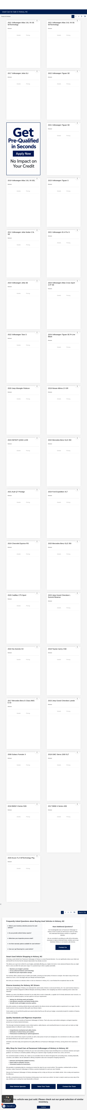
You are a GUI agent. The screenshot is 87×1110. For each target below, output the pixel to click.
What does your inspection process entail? (21, 938)
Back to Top (82, 912)
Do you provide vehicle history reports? (20, 933)
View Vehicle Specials (18, 1086)
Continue (43, 1107)
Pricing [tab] (28, 35)
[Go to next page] (81, 16)
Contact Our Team (69, 1086)
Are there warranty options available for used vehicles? (24, 943)
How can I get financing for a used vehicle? (21, 949)
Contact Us (63, 947)
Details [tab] (19, 35)
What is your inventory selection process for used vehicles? (22, 926)
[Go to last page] (85, 16)
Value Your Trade (43, 1086)
